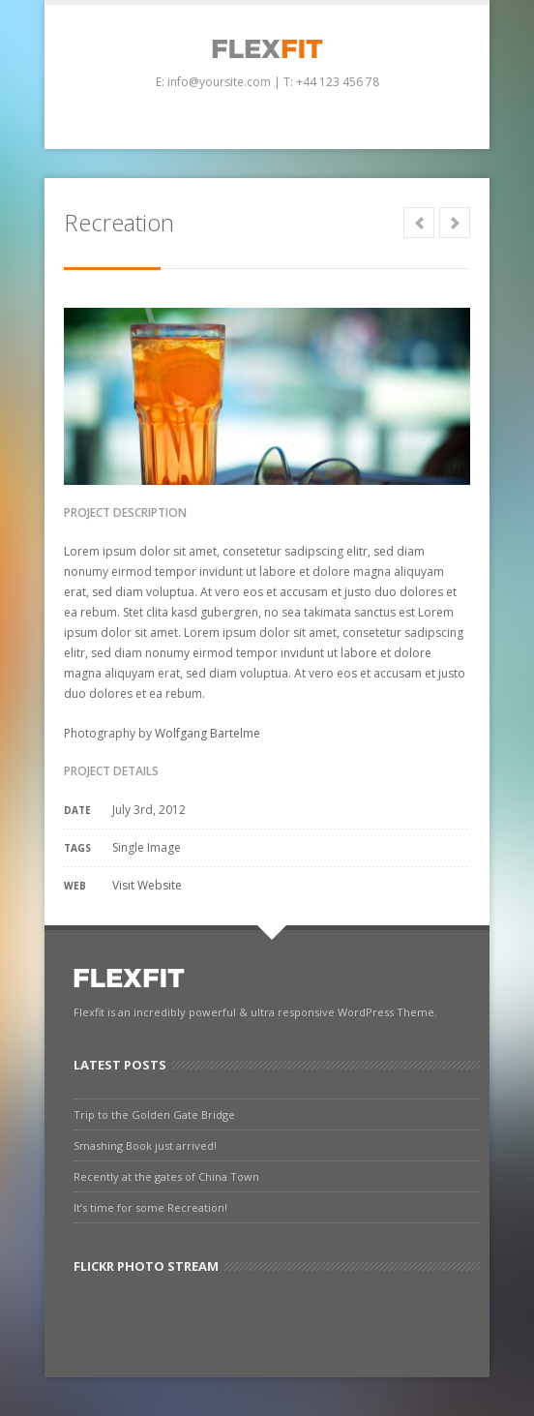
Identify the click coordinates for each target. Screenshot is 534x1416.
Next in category (454, 222)
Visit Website (147, 885)
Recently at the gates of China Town (166, 1176)
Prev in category (418, 222)
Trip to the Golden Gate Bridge (154, 1114)
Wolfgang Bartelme (207, 733)
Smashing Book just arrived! (145, 1145)
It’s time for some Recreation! (150, 1207)
